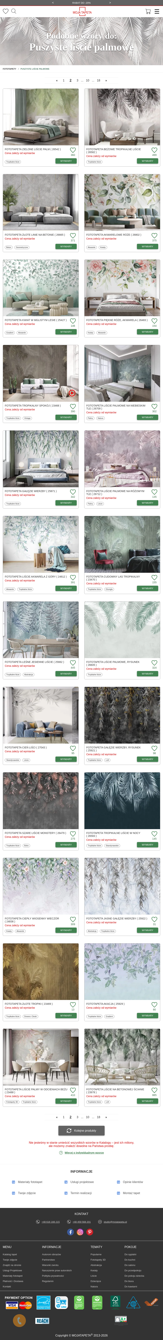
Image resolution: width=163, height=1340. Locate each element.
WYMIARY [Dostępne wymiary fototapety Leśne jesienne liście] (66, 673)
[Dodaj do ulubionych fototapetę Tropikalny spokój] (72, 407)
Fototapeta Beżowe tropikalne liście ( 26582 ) (113, 151)
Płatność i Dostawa (13, 1281)
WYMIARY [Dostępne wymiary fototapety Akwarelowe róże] (147, 246)
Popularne (96, 1254)
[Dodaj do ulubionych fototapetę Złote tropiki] (72, 1005)
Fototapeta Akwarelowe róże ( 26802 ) (113, 234)
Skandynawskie (12, 760)
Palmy (91, 418)
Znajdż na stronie (12, 1265)
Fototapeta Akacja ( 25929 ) (105, 1003)
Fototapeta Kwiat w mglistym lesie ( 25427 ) (36, 320)
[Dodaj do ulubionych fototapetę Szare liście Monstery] (72, 834)
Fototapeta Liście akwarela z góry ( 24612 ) (36, 576)
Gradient (10, 333)
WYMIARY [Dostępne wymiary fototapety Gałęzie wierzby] (66, 502)
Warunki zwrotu (50, 1265)
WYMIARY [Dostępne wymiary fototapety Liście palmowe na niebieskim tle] (147, 417)
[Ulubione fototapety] (6, 11)
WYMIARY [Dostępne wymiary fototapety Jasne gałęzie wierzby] (147, 930)
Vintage (28, 418)
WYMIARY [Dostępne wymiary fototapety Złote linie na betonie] (66, 246)
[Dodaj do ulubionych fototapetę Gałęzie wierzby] (72, 492)
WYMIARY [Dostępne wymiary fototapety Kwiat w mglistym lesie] (66, 331)
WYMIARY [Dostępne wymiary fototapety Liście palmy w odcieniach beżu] (66, 1101)
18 (98, 80)
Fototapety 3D (12, 1102)
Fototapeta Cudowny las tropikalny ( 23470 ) (113, 578)
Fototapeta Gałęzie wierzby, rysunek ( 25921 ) (113, 749)
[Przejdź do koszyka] (148, 11)
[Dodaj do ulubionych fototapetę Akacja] (154, 1005)
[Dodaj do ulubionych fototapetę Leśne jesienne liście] (72, 663)
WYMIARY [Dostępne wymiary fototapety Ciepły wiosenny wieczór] (66, 930)
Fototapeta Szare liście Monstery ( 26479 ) (35, 833)
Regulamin (48, 1281)
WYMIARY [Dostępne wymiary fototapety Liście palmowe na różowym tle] (147, 502)
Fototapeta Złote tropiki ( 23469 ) (29, 1003)
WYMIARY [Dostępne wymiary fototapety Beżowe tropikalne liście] (147, 161)
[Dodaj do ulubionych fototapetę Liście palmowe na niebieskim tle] (154, 407)
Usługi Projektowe (12, 1270)
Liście (101, 504)
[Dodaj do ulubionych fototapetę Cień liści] (72, 749)
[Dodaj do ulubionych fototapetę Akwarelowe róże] (154, 236)
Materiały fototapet (13, 1275)
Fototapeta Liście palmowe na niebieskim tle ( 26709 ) (115, 407)
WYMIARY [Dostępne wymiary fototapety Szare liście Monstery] (66, 844)
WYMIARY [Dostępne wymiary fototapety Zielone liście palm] (66, 161)
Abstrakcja (28, 674)
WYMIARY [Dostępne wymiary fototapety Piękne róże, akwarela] (147, 331)
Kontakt (7, 1286)
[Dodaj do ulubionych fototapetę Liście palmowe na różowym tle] (154, 492)
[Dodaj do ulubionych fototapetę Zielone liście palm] (72, 150)
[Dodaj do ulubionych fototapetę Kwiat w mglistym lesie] (72, 321)
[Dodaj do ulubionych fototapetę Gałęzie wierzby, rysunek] (154, 749)
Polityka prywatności (53, 1275)
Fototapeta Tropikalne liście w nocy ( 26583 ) (113, 834)
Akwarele (92, 247)
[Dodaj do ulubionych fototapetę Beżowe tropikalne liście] (154, 150)
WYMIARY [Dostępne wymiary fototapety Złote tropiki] (66, 1015)
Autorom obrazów (51, 1254)
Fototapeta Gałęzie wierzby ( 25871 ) (31, 491)
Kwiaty (103, 247)
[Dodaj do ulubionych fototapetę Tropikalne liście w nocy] (154, 834)
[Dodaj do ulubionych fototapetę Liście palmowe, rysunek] (154, 663)
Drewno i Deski (30, 1016)
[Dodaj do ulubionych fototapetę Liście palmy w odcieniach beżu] (72, 1091)
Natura (101, 418)
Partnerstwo (48, 1259)
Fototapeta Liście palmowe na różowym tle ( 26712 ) (115, 493)
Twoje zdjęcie (10, 1259)
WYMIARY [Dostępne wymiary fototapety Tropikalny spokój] (66, 417)
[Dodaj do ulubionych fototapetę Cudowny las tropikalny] (154, 578)
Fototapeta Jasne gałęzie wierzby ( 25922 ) (116, 918)
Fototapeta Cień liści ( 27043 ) (26, 747)
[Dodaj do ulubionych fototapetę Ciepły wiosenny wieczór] (72, 920)
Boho (27, 845)
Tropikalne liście (12, 162)
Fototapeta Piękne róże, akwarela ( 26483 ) (117, 320)
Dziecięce (96, 1281)
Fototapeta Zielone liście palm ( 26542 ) (33, 149)
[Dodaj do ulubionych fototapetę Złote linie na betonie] (72, 236)
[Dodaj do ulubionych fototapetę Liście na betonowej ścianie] (154, 1091)
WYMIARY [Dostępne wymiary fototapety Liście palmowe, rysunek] (147, 673)
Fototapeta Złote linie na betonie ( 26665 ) (35, 234)
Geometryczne (22, 247)
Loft (108, 760)
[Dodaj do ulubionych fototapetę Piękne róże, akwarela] (154, 321)
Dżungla (110, 589)
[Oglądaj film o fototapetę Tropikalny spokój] (72, 393)
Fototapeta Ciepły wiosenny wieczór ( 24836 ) (32, 920)
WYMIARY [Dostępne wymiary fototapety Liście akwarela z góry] (66, 588)
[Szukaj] (13, 11)
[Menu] (155, 11)
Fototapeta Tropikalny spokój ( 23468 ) (33, 405)
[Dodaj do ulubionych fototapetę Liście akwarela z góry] (72, 578)
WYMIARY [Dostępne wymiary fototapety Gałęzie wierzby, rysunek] (147, 759)
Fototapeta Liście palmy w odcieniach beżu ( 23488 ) (36, 1091)
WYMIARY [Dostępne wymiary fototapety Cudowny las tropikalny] (147, 588)
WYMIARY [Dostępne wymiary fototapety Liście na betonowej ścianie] (147, 1101)
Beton (9, 247)
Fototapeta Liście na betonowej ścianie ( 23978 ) (115, 1091)
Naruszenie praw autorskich (57, 1270)
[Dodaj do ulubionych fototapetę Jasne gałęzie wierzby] (154, 920)
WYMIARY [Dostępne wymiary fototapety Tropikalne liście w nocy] (147, 844)
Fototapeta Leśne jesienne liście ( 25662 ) (34, 661)
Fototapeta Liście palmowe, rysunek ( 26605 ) (113, 663)
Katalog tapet (10, 1254)
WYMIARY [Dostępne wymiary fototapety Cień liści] (66, 759)
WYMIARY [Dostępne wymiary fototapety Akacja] (147, 1015)
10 (87, 80)
